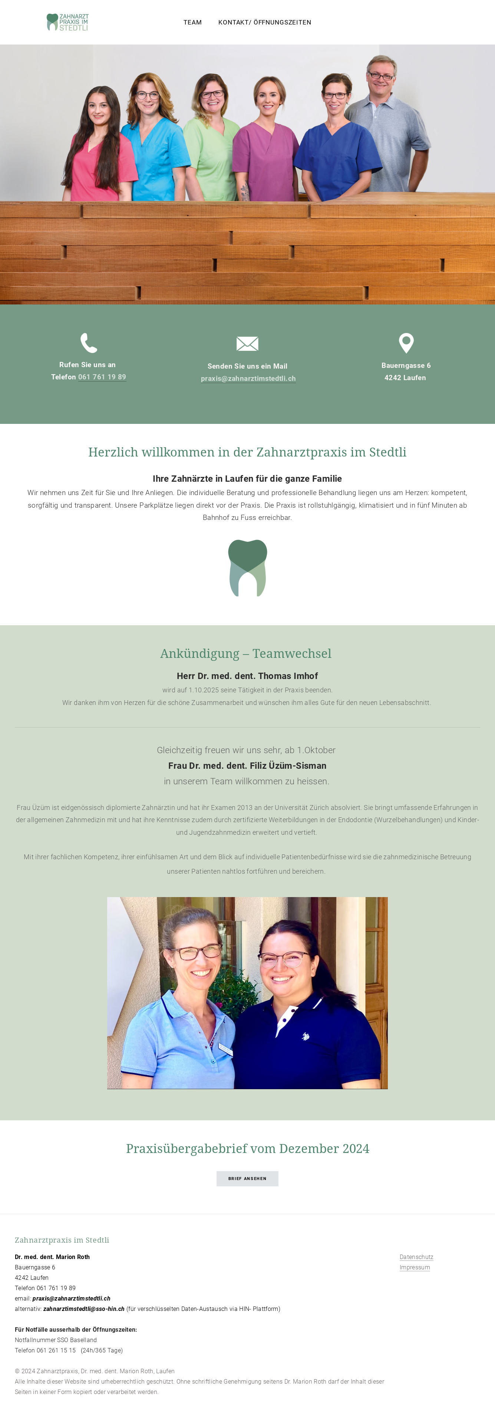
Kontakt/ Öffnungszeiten (264, 22)
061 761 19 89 (102, 377)
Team (193, 22)
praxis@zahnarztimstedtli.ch (248, 378)
